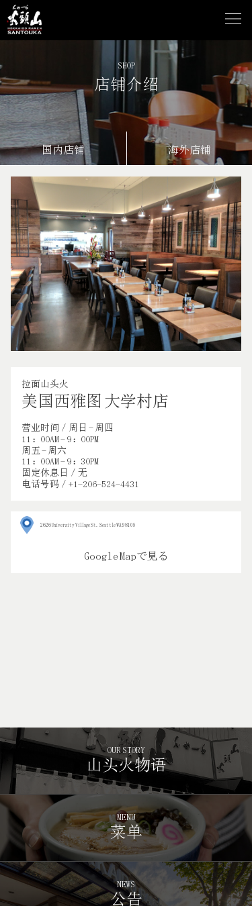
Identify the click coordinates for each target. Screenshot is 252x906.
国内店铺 (63, 150)
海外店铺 (189, 150)
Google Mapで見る (126, 556)
